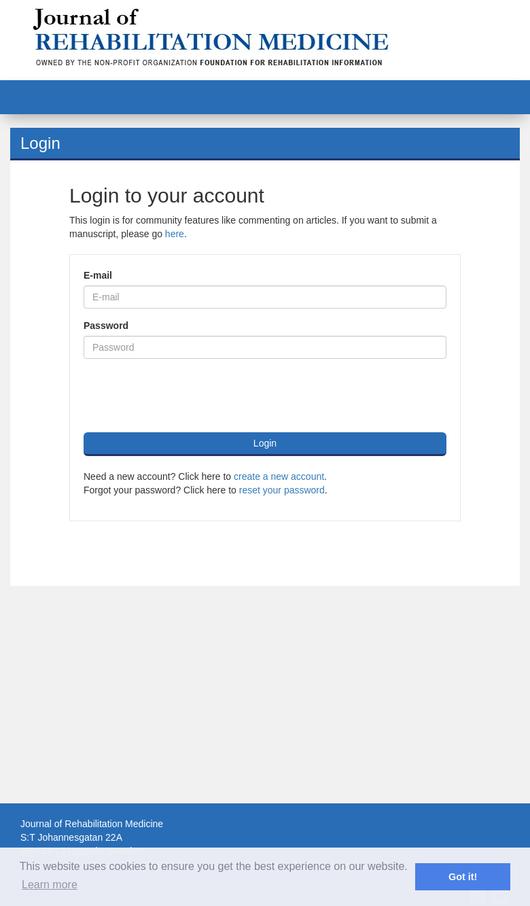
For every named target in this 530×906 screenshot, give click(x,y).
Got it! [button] (462, 876)
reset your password (282, 490)
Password (106, 325)
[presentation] (187, 395)
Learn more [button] (49, 884)
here (174, 233)
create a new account (279, 476)
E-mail (98, 275)
